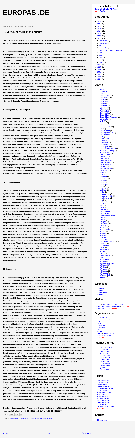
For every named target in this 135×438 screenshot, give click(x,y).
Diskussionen (105, 365)
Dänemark (104, 109)
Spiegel (97, 304)
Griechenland (23, 418)
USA (101, 257)
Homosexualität (106, 168)
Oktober (102, 45)
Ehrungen (103, 125)
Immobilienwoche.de (105, 389)
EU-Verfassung (105, 135)
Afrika (102, 89)
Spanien (103, 237)
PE (111, 9)
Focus (109, 304)
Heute (108, 308)
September (103, 48)
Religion (103, 222)
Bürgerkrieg (104, 107)
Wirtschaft (104, 273)
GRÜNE (103, 166)
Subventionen (105, 245)
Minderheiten (105, 198)
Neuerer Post (8, 433)
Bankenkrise (104, 101)
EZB (98, 322)
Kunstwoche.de (103, 396)
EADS (102, 121)
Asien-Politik (104, 359)
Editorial (98, 9)
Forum (115, 9)
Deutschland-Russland (108, 117)
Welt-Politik (104, 353)
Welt (121, 304)
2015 (99, 29)
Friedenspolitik (105, 363)
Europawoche (105, 349)
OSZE (102, 206)
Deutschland (14, 418)
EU (101, 129)
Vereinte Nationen (104, 336)
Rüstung (103, 226)
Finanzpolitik (104, 139)
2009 (99, 67)
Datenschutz (104, 111)
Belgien (103, 103)
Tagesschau (99, 308)
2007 (99, 72)
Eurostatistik (101, 328)
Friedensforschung (107, 151)
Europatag (101, 288)
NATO (102, 204)
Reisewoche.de (103, 402)
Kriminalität (104, 184)
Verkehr (103, 261)
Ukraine (103, 253)
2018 (99, 21)
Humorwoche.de (103, 387)
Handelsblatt (99, 306)
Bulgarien (103, 105)
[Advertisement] (31, 426)
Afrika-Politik (104, 361)
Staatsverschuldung (46, 418)
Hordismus (104, 170)
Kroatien (103, 188)
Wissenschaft (105, 275)
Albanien (103, 91)
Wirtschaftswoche (113, 306)
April (101, 60)
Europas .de (26, 12)
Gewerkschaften (106, 160)
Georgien (103, 156)
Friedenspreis (105, 153)
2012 (99, 36)
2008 (99, 69)
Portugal (103, 210)
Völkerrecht (104, 265)
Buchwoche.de (102, 383)
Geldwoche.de (102, 385)
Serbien (103, 231)
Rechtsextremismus (107, 216)
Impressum (104, 367)
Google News (105, 351)
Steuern (103, 243)
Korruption (104, 178)
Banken (103, 99)
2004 (99, 79)
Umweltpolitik (105, 255)
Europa (100, 290)
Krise (102, 186)
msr (101, 200)
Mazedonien (104, 194)
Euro (101, 137)
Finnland (103, 141)
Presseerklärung (34, 418)
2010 (99, 65)
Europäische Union (104, 320)
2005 (99, 77)
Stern (116, 304)
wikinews (103, 271)
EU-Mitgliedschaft (106, 133)
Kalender (105, 9)
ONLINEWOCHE (106, 347)
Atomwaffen (104, 97)
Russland (103, 224)
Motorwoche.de (103, 400)
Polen (102, 208)
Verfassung (104, 259)
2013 (99, 33)
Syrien (102, 247)
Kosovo (103, 180)
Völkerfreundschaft (107, 263)
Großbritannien (105, 164)
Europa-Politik (105, 355)
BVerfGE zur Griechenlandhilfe (110, 50)
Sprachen (103, 239)
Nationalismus (105, 202)
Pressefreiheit (105, 214)
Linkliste (103, 190)
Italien (102, 174)
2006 (99, 74)
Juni (101, 55)
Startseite (47, 433)
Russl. (105, 334)
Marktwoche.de (103, 398)
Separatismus (105, 230)
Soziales (103, 235)
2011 (99, 38)
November (103, 43)
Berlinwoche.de (103, 381)
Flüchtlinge (104, 143)
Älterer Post (86, 433)
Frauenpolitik (105, 147)
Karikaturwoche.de (104, 393)
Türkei (102, 251)
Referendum (104, 218)
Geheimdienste (105, 154)
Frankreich (104, 145)
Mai (101, 57)
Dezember (103, 41)
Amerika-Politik (105, 357)
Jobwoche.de (102, 391)
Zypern (102, 277)
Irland (102, 172)
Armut (102, 93)
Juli (100, 53)
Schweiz (103, 228)
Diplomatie (104, 119)
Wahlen (103, 267)
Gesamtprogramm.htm (105, 406)
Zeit (103, 304)
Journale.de (101, 404)
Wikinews (100, 294)
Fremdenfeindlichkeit (108, 149)
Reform (103, 220)
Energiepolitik (105, 127)
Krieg (102, 182)
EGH (99, 324)
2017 (99, 24)
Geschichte (104, 158)
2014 (99, 31)
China (99, 334)
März (101, 62)
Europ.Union (102, 292)
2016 (99, 26)
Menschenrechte (106, 196)
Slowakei (103, 233)
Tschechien (104, 249)
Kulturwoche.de (103, 394)
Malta (102, 192)
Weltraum (103, 269)
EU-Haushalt (105, 131)
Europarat (101, 326)
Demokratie (104, 113)
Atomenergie (105, 95)
